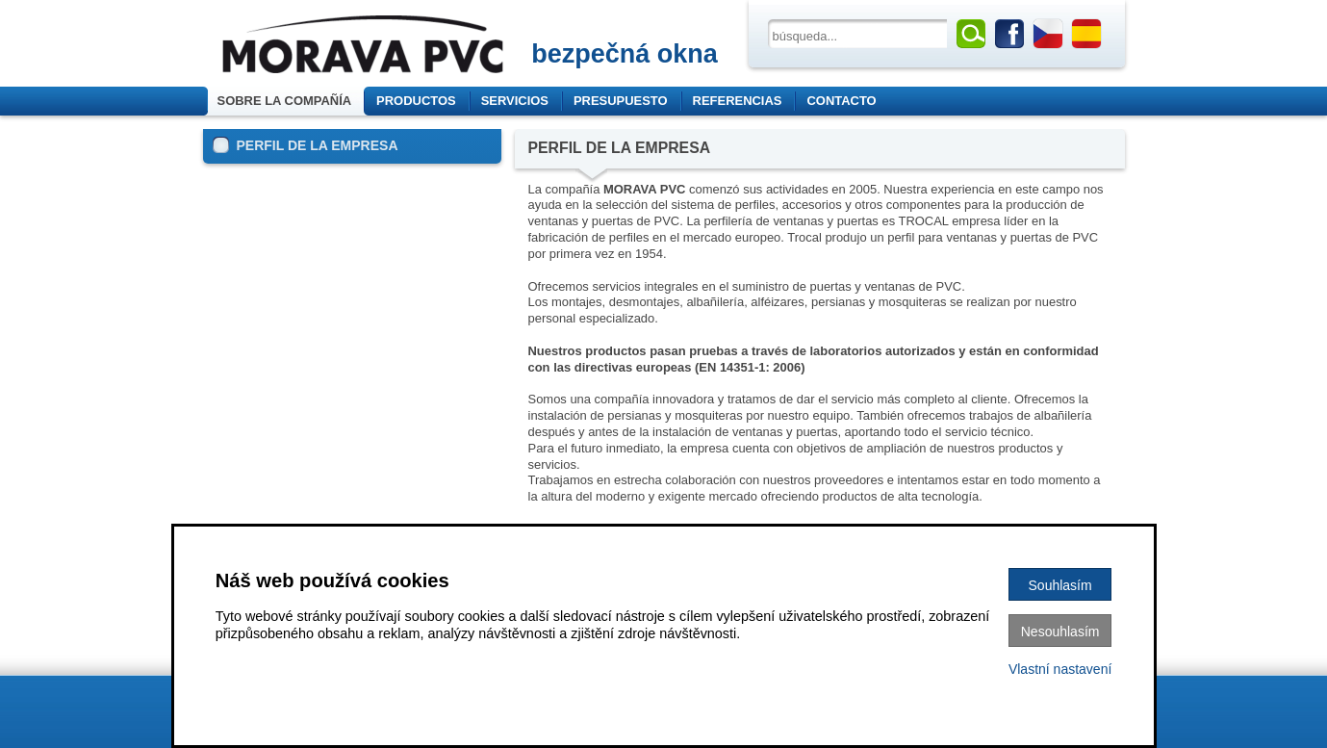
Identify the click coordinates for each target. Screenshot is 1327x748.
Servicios (515, 101)
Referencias (737, 101)
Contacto (841, 101)
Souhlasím (1060, 585)
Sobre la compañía (286, 101)
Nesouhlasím (1060, 631)
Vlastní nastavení (1059, 669)
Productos (422, 101)
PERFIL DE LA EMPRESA (305, 145)
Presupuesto (620, 101)
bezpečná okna (624, 53)
